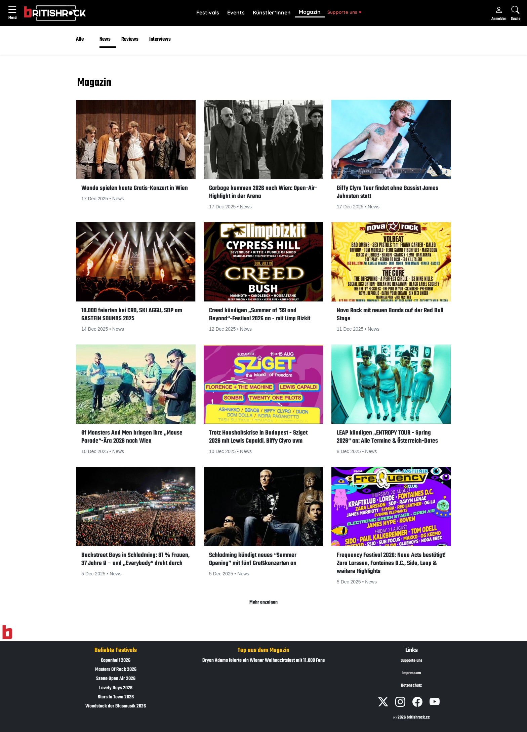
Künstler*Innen (272, 12)
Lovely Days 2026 (115, 688)
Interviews (160, 39)
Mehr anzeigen (263, 602)
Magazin (310, 11)
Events (236, 12)
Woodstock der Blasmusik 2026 (115, 706)
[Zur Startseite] (7, 632)
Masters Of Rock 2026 (115, 670)
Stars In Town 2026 (116, 697)
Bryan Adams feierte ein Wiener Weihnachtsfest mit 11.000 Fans (263, 660)
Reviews (129, 39)
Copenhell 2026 (115, 660)
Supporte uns (344, 12)
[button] (207, 12)
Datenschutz (411, 685)
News (105, 39)
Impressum (411, 673)
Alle (80, 39)
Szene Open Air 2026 (115, 679)
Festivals (207, 12)
